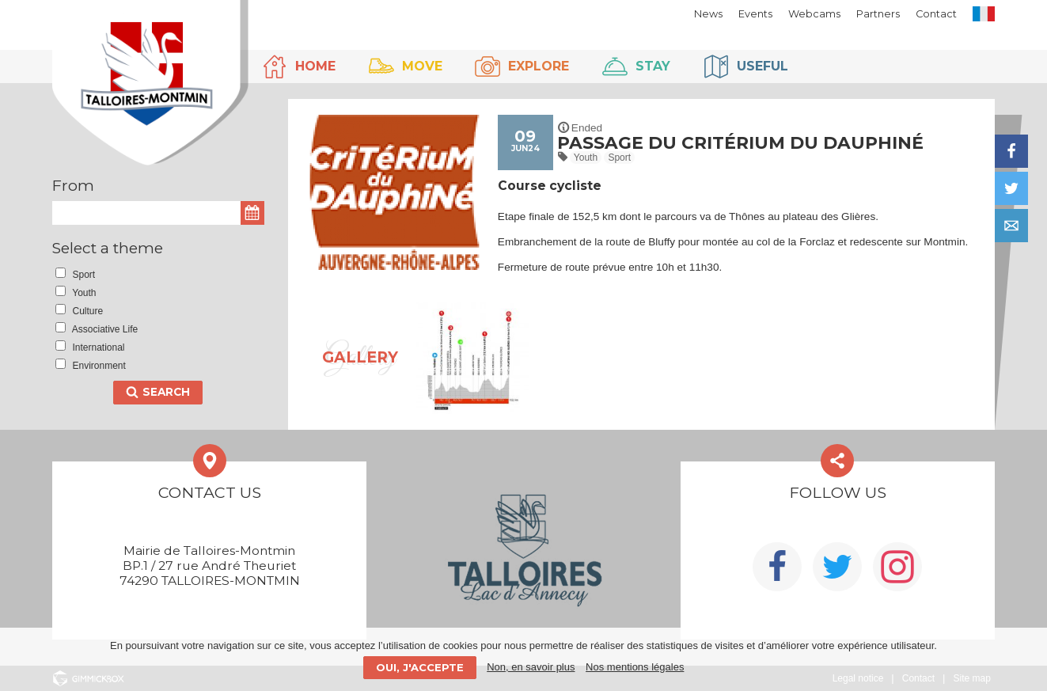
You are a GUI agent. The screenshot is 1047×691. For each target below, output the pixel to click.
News (708, 14)
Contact (936, 14)
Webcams (814, 14)
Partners (878, 14)
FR (984, 13)
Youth (585, 157)
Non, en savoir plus (531, 667)
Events (755, 14)
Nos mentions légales (635, 667)
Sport (619, 157)
